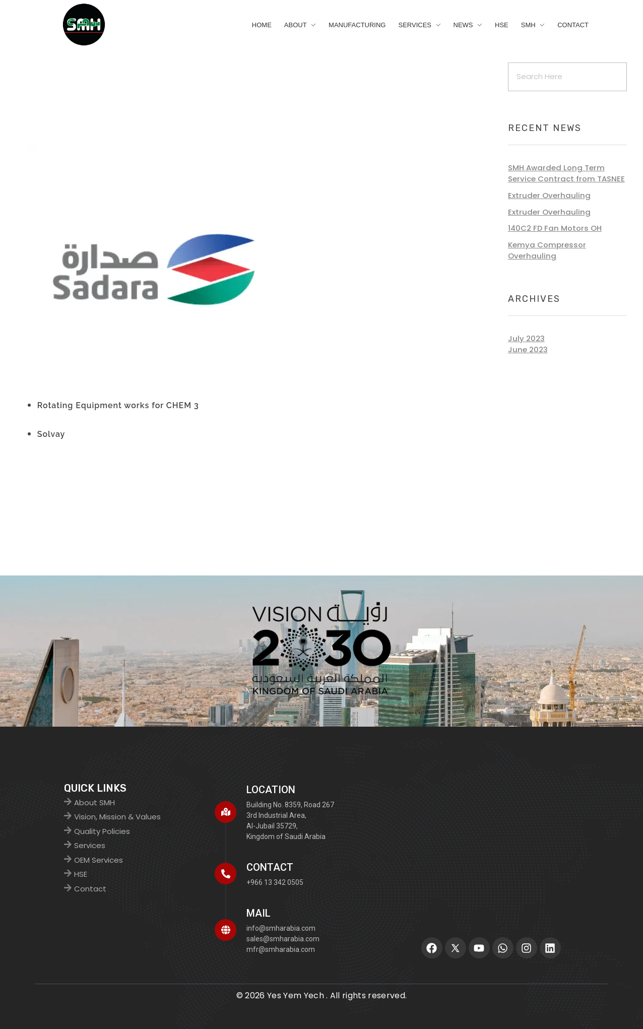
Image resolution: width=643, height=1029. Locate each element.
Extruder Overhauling (549, 195)
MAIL (258, 913)
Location (270, 790)
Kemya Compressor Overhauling (547, 250)
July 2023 (526, 338)
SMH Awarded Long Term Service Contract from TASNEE (566, 173)
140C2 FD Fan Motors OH (555, 228)
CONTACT (269, 867)
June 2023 (528, 349)
